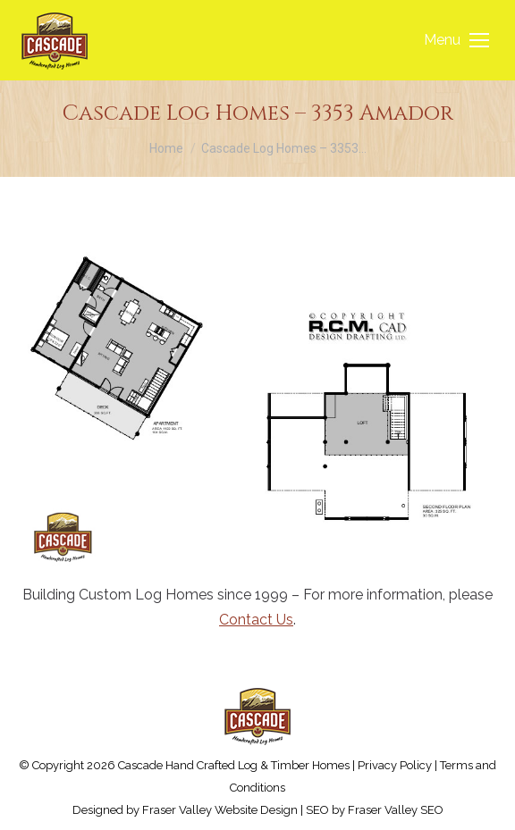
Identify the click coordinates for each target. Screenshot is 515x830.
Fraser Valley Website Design (220, 810)
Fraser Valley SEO (395, 810)
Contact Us (256, 619)
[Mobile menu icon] (456, 40)
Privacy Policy (395, 765)
